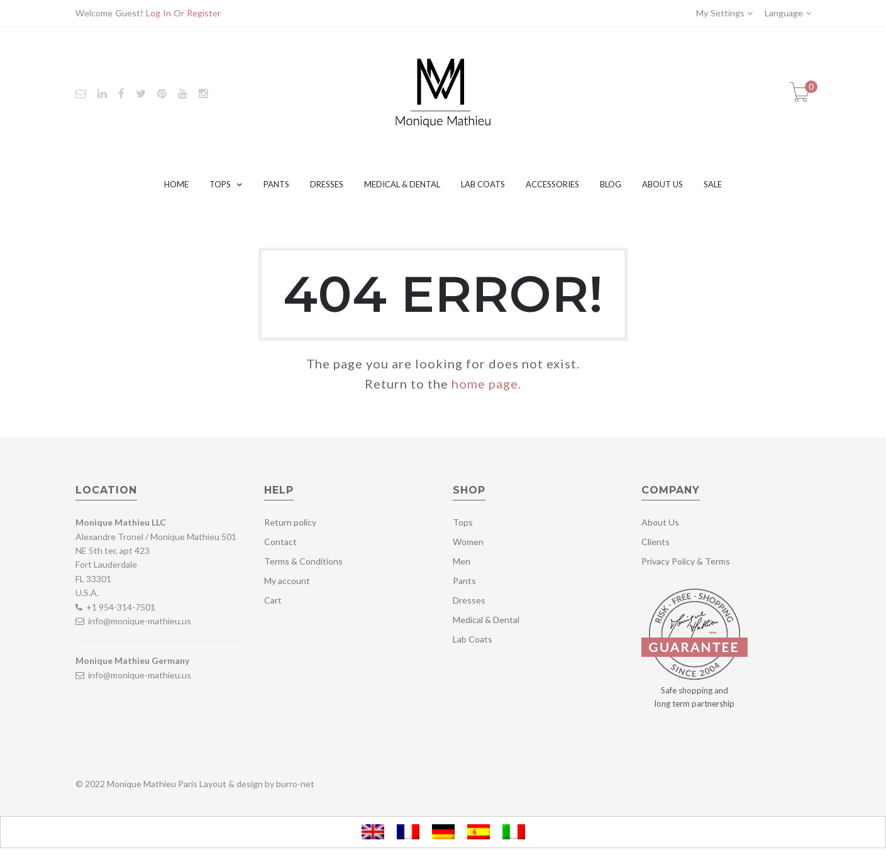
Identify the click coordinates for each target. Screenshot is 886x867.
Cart (273, 600)
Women (468, 541)
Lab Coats (483, 184)
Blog (610, 184)
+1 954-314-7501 (120, 607)
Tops (220, 184)
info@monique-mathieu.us (138, 621)
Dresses (326, 184)
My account (287, 580)
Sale (713, 184)
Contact (280, 541)
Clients (655, 541)
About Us (662, 184)
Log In (158, 13)
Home (176, 184)
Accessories (552, 184)
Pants (276, 184)
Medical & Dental (402, 184)
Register (204, 13)
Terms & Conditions (303, 561)
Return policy (290, 522)
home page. (486, 383)
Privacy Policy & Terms (685, 561)
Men (461, 561)
